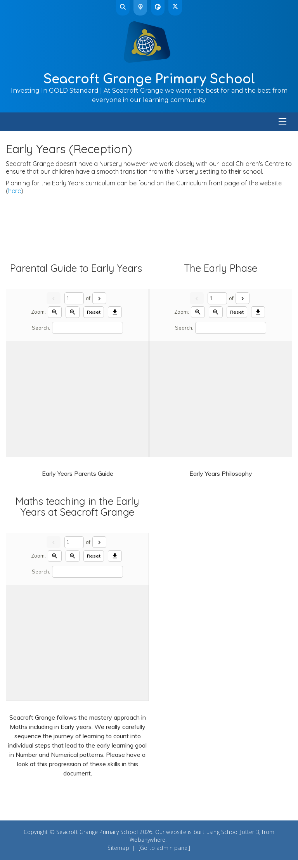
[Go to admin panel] (165, 847)
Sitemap (118, 847)
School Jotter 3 (240, 832)
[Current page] (74, 298)
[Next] (99, 298)
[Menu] (149, 121)
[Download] (115, 312)
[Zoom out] (73, 312)
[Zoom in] (55, 312)
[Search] (87, 328)
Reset (93, 312)
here (14, 191)
